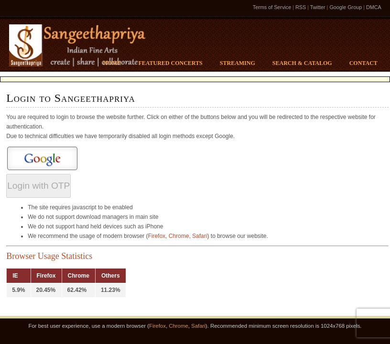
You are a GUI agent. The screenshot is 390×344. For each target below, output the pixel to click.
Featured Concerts (170, 63)
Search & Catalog (302, 63)
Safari (199, 236)
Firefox (156, 236)
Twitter (317, 7)
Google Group (345, 7)
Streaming (237, 63)
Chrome (179, 236)
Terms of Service (272, 7)
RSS (300, 7)
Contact (363, 63)
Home (112, 63)
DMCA (373, 7)
